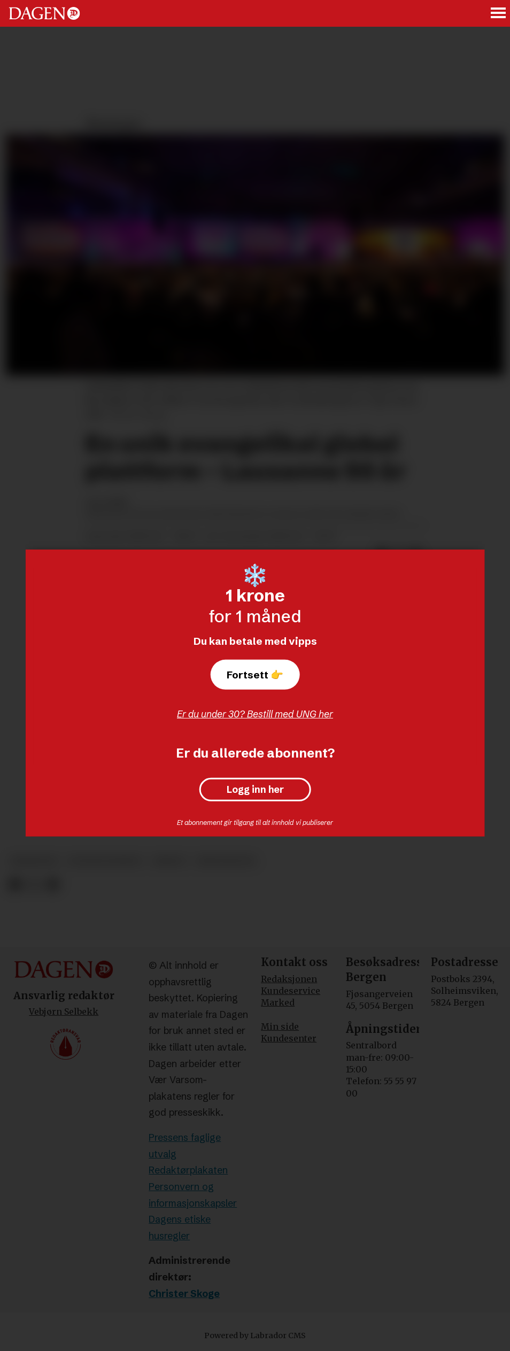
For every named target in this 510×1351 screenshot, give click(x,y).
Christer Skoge (184, 1293)
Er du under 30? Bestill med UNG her (255, 714)
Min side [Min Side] (280, 1026)
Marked (278, 1002)
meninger (34, 861)
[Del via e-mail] (52, 885)
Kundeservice (290, 990)
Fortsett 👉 (255, 674)
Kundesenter (288, 1038)
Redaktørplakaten (188, 1170)
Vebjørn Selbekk (63, 1011)
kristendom (225, 861)
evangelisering (105, 861)
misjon (169, 861)
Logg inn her (255, 790)
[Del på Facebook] (15, 885)
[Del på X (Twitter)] (34, 885)
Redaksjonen (289, 979)
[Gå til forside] (44, 13)
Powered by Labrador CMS (255, 1335)
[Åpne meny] (499, 13)
